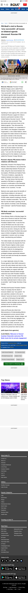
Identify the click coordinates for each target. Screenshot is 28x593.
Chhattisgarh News (5, 545)
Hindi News (3, 471)
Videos (7, 9)
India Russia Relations (7, 352)
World (23, 9)
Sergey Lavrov (20, 359)
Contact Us (3, 458)
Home (2, 9)
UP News (3, 543)
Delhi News (3, 531)
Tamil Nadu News (5, 541)
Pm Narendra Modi (20, 352)
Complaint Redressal (6, 464)
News (2, 23)
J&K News (3, 550)
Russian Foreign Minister (8, 359)
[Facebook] (2, 560)
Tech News (3, 508)
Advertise (3, 462)
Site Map (5, 587)
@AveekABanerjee (19, 40)
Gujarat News (4, 548)
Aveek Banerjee (10, 40)
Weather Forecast (5, 485)
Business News (4, 512)
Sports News (4, 506)
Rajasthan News (18, 531)
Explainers (3, 510)
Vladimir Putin (18, 355)
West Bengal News (18, 535)
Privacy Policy (21, 587)
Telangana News (18, 533)
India (12, 9)
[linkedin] (17, 560)
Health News (4, 514)
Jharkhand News (5, 535)
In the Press (4, 467)
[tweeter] (6, 560)
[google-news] (21, 560)
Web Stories (4, 477)
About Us (3, 460)
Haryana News (4, 533)
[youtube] (13, 560)
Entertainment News (6, 504)
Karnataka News (5, 552)
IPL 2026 (17, 9)
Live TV (3, 473)
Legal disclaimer (13, 587)
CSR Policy (10, 589)
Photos (2, 499)
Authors (3, 475)
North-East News (5, 539)
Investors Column (5, 469)
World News (4, 497)
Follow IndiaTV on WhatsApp (14, 364)
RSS (19, 589)
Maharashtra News (18, 529)
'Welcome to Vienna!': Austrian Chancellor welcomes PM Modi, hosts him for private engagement (14, 336)
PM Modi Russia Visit (7, 355)
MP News (3, 537)
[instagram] (10, 560)
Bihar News (3, 529)
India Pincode (4, 487)
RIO (16, 589)
